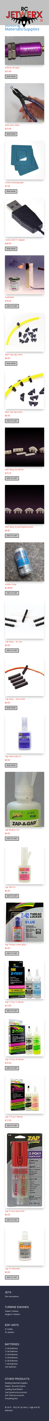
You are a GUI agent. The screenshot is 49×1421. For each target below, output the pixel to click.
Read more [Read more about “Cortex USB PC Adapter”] (11, 249)
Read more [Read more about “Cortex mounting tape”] (11, 191)
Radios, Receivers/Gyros (15, 1386)
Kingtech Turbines (12, 1314)
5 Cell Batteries (11, 1357)
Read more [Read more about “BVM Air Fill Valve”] (11, 76)
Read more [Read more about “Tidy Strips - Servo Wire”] (11, 708)
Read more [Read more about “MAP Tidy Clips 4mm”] (11, 363)
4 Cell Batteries (11, 1354)
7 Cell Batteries (11, 1364)
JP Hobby (9, 1329)
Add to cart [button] (12, 306)
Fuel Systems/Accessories (16, 1392)
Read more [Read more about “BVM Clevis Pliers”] (11, 134)
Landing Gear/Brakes (14, 1389)
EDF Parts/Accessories (14, 1395)
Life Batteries (10, 1367)
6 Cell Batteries (11, 1360)
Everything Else (11, 1398)
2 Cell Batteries (11, 1348)
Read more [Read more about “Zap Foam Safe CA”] (11, 765)
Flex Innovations (12, 1296)
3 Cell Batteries (11, 1351)
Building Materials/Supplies (16, 1383)
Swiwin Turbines (12, 1311)
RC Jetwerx (9, 1332)
